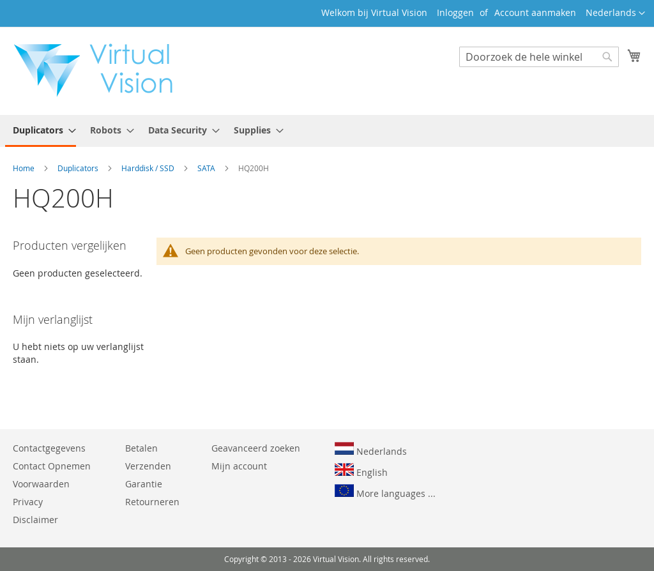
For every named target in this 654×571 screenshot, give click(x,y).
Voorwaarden (41, 484)
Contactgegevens (49, 448)
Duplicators (78, 168)
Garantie (143, 484)
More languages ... (385, 491)
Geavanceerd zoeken (255, 448)
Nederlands (371, 449)
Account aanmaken (535, 12)
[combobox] (539, 57)
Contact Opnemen (52, 466)
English (361, 470)
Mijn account (239, 466)
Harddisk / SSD (148, 168)
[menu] (327, 131)
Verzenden (148, 466)
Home (24, 168)
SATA (207, 168)
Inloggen (455, 12)
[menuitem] (40, 131)
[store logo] (99, 70)
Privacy (28, 502)
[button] (615, 13)
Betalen (141, 448)
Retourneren (152, 502)
